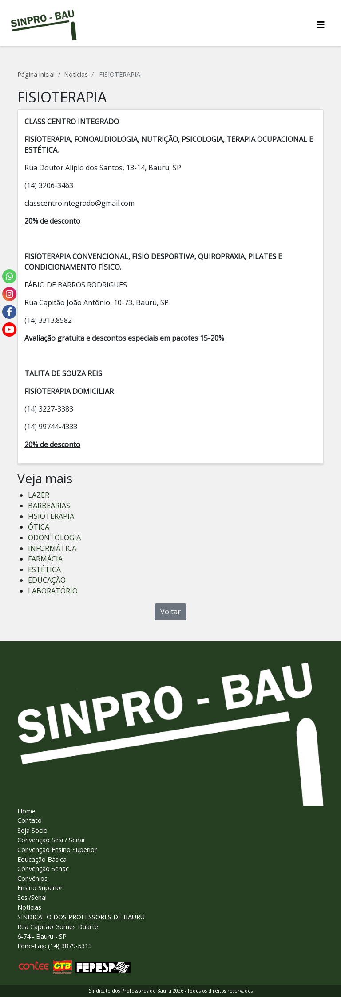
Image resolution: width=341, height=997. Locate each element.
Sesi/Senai (32, 897)
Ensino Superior (40, 887)
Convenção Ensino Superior (57, 849)
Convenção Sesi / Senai (50, 840)
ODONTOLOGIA (54, 537)
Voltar (170, 611)
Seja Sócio (32, 830)
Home (26, 811)
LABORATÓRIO (53, 591)
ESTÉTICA (44, 569)
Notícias (76, 74)
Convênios (32, 878)
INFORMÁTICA (52, 548)
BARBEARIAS (49, 505)
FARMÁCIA (45, 559)
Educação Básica (42, 859)
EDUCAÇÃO (47, 580)
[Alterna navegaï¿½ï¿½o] (320, 24)
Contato (29, 820)
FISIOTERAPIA (51, 516)
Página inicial (36, 74)
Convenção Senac (43, 868)
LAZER (38, 495)
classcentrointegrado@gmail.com (79, 203)
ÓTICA (38, 527)
